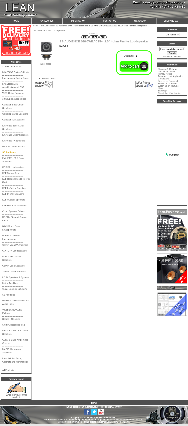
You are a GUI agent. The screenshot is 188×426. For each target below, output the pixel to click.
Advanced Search (172, 56)
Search (172, 44)
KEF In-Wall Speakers (13, 194)
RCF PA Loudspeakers (13, 167)
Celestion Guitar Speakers (15, 114)
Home (16, 21)
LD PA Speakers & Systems (15, 277)
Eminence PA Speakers (13, 140)
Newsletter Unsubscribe (169, 93)
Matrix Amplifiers (10, 283)
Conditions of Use (166, 71)
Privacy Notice (165, 74)
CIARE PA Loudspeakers (14, 251)
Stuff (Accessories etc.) (13, 325)
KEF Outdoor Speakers (13, 199)
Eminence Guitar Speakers (15, 135)
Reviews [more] (16, 379)
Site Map (162, 90)
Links (160, 88)
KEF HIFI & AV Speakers (14, 205)
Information (78, 21)
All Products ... (9, 370)
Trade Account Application (170, 76)
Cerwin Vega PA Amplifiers (15, 245)
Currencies (172, 29)
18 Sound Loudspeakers (14, 99)
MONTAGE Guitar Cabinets (15, 72)
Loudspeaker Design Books (15, 78)
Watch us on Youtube (168, 86)
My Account (140, 21)
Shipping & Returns (167, 69)
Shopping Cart (172, 21)
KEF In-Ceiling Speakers (14, 188)
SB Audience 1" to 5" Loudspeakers (72, 26)
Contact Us (109, 21)
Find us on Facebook (168, 81)
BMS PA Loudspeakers (13, 146)
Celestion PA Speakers (13, 119)
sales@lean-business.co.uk (86, 407)
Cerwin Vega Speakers (13, 266)
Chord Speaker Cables (13, 211)
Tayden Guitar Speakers (14, 271)
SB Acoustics (8, 295)
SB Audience (47, 26)
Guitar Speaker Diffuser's (14, 289)
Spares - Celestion (11, 319)
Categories (47, 21)
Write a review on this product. (16, 395)
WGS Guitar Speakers (13, 93)
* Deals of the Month (12, 66)
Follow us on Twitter (167, 83)
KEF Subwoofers (10, 173)
